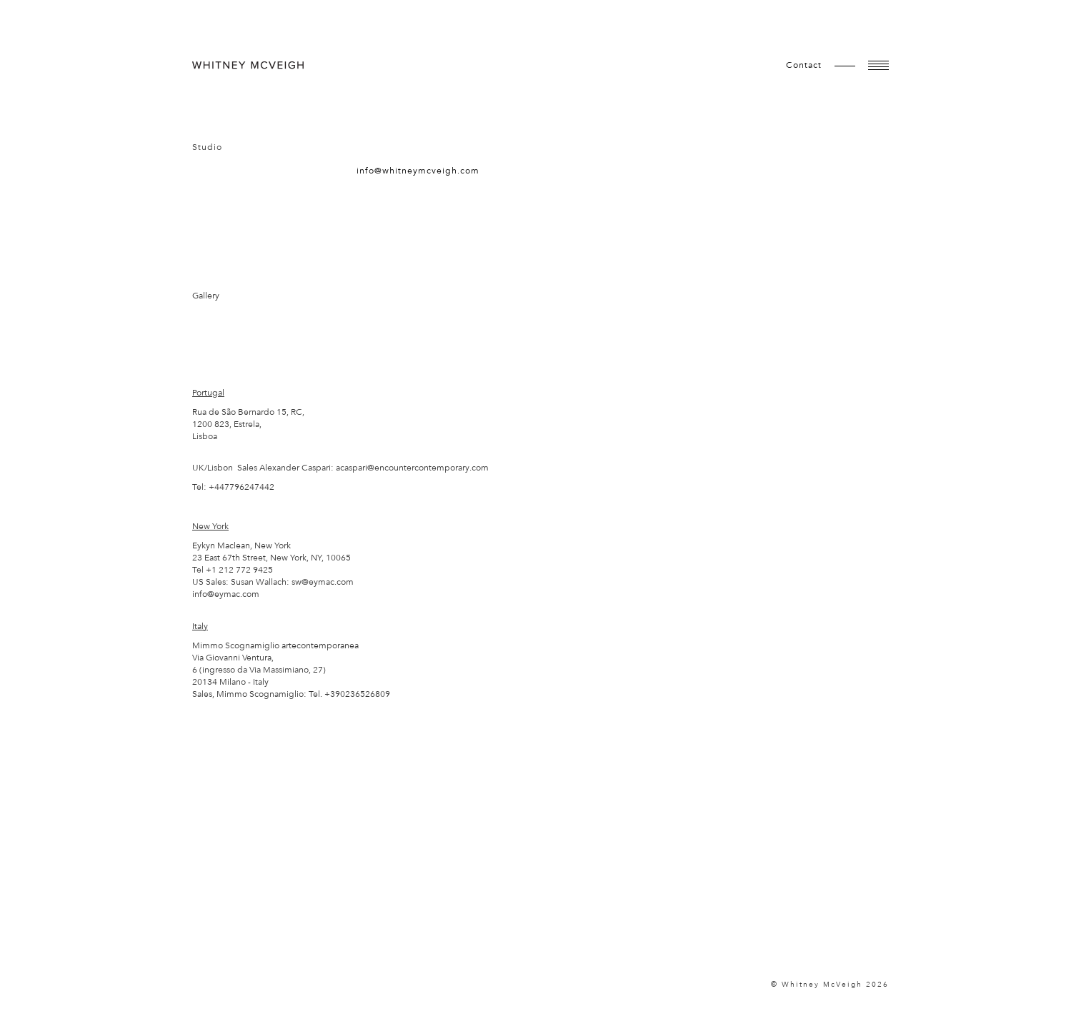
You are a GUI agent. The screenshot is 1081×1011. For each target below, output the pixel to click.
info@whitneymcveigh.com (418, 171)
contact (804, 65)
